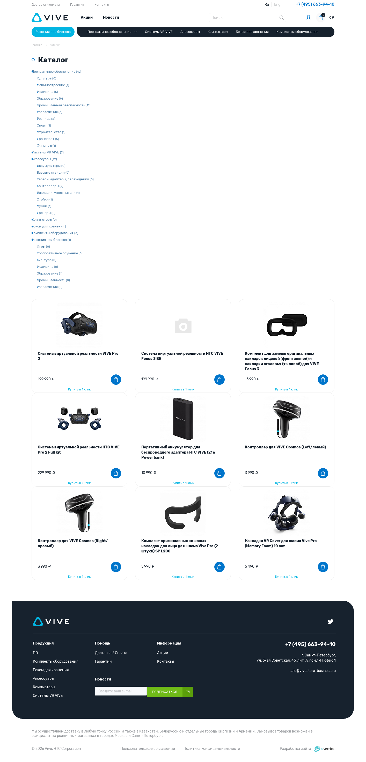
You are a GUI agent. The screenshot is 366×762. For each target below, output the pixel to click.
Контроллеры (50, 186)
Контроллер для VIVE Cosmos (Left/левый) (285, 447)
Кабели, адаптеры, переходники (65, 179)
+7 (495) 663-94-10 (315, 4)
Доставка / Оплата (111, 653)
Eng (277, 4)
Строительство (51, 132)
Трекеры (46, 213)
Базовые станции (53, 172)
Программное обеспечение (112, 32)
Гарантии (103, 661)
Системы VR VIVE (159, 32)
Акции (87, 17)
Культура (46, 78)
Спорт (44, 125)
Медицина (47, 92)
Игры (43, 246)
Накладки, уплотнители (58, 193)
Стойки (45, 199)
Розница (46, 119)
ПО (35, 653)
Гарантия (77, 4)
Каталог (54, 45)
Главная (37, 45)
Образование (50, 98)
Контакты (101, 4)
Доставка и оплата (46, 4)
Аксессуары (190, 32)
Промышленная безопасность (64, 105)
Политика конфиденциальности (212, 748)
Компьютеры (218, 32)
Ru (267, 4)
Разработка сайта (295, 748)
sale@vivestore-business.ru (313, 671)
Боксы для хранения (252, 32)
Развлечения (49, 112)
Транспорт (48, 139)
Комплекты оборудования (297, 32)
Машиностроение (53, 85)
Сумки (44, 206)
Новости (111, 17)
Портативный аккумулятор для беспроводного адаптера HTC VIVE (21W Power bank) (178, 452)
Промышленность (53, 280)
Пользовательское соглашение (147, 748)
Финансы (46, 145)
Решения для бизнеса (53, 32)
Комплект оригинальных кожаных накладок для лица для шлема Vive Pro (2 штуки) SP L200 (179, 546)
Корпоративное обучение (60, 253)
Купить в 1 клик (79, 389)
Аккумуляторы (51, 166)
